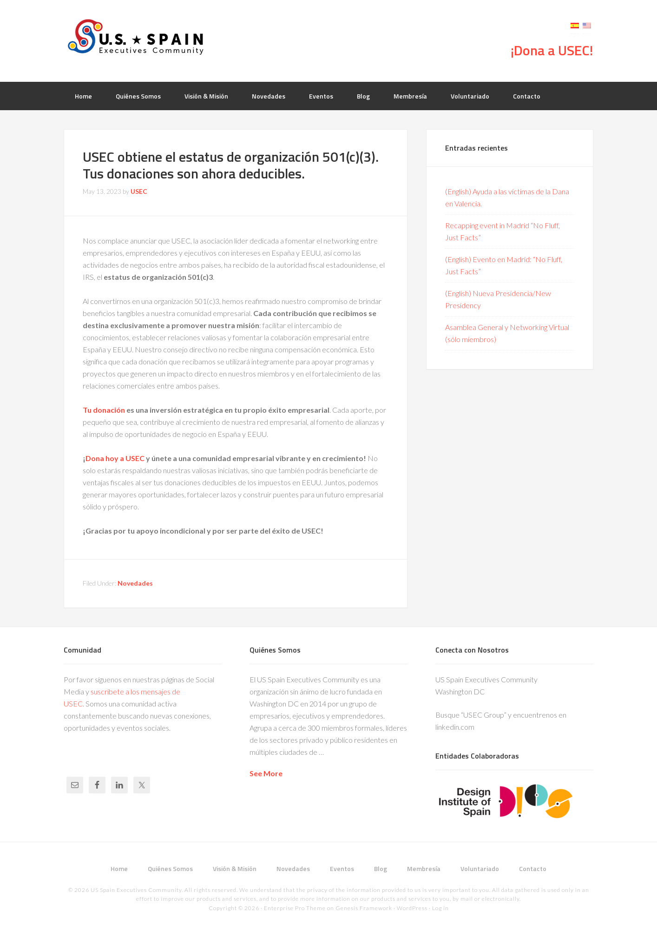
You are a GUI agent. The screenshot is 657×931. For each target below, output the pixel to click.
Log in (440, 908)
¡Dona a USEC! (552, 50)
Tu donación (104, 409)
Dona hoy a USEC (115, 458)
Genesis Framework (363, 908)
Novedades (135, 583)
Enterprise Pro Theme (295, 908)
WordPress (412, 908)
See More (266, 773)
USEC (138, 37)
